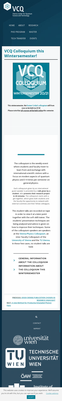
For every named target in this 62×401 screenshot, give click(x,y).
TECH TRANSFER (18, 38)
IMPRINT (36, 328)
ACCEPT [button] (31, 397)
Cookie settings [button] (52, 393)
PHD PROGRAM (18, 31)
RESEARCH (33, 25)
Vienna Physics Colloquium (32, 233)
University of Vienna (21, 240)
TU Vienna (45, 240)
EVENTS (33, 38)
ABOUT (21, 25)
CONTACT (37, 323)
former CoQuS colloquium (37, 105)
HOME (12, 25)
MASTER (33, 31)
